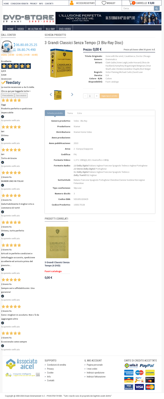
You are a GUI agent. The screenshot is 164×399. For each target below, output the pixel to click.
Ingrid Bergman (138, 65)
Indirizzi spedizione (95, 372)
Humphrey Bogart (123, 65)
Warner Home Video (83, 132)
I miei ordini (92, 369)
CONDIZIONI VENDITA (19, 3)
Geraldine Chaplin (131, 68)
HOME (6, 3)
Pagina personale (95, 365)
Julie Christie (117, 68)
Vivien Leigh (122, 62)
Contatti (50, 380)
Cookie (50, 372)
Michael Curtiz (125, 72)
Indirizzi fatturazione (96, 376)
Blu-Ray (50, 29)
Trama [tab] (70, 113)
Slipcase (77, 187)
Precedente (7, 95)
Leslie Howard (134, 62)
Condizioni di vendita (56, 365)
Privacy (50, 369)
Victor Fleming (112, 72)
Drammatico (111, 59)
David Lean (138, 72)
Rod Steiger (145, 68)
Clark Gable (111, 62)
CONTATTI (49, 3)
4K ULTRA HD (35, 29)
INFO (41, 3)
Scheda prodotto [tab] (55, 113)
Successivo (21, 95)
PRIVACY (33, 3)
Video (20, 29)
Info (49, 376)
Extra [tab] (79, 113)
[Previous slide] (51, 95)
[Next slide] (72, 95)
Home (10, 29)
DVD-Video (65, 29)
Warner (77, 126)
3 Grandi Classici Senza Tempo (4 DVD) (57, 264)
